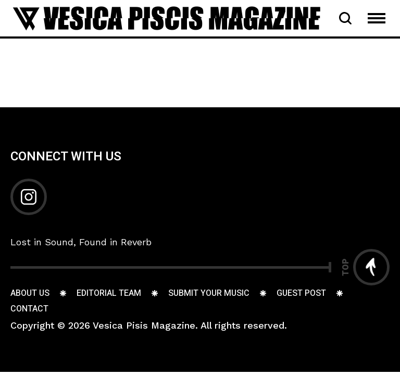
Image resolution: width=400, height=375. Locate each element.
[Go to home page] (166, 17)
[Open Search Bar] (345, 18)
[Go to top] (366, 267)
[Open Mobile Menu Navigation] (377, 18)
